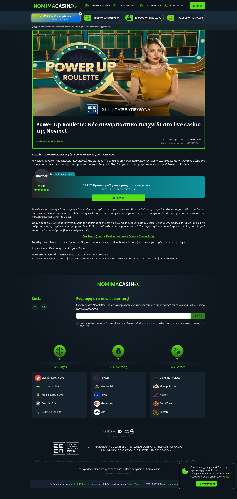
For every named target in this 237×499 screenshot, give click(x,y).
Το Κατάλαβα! (206, 483)
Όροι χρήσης (84, 469)
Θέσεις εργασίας (134, 469)
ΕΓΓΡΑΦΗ (118, 197)
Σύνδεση (197, 5)
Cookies (225, 476)
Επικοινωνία (153, 469)
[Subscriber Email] (133, 316)
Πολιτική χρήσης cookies (108, 469)
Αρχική (35, 26)
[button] (56, 18)
